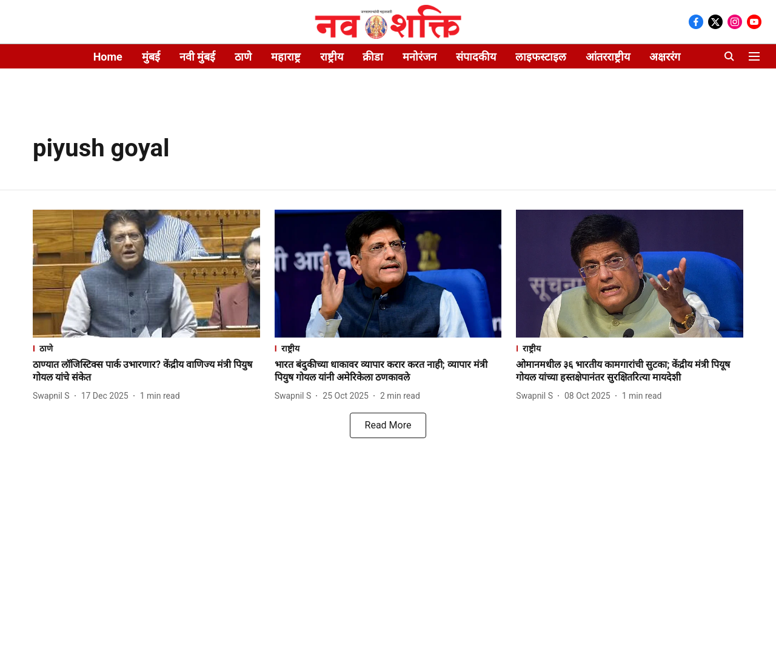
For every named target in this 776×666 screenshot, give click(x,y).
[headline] (146, 371)
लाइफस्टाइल (540, 56)
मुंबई (151, 56)
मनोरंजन (419, 56)
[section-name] (146, 348)
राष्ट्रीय (331, 56)
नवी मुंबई (197, 56)
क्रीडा (373, 56)
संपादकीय (476, 56)
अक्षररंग (664, 56)
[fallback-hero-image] (146, 274)
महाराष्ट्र (286, 56)
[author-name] (54, 396)
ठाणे (243, 56)
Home (107, 56)
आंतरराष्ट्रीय (608, 56)
